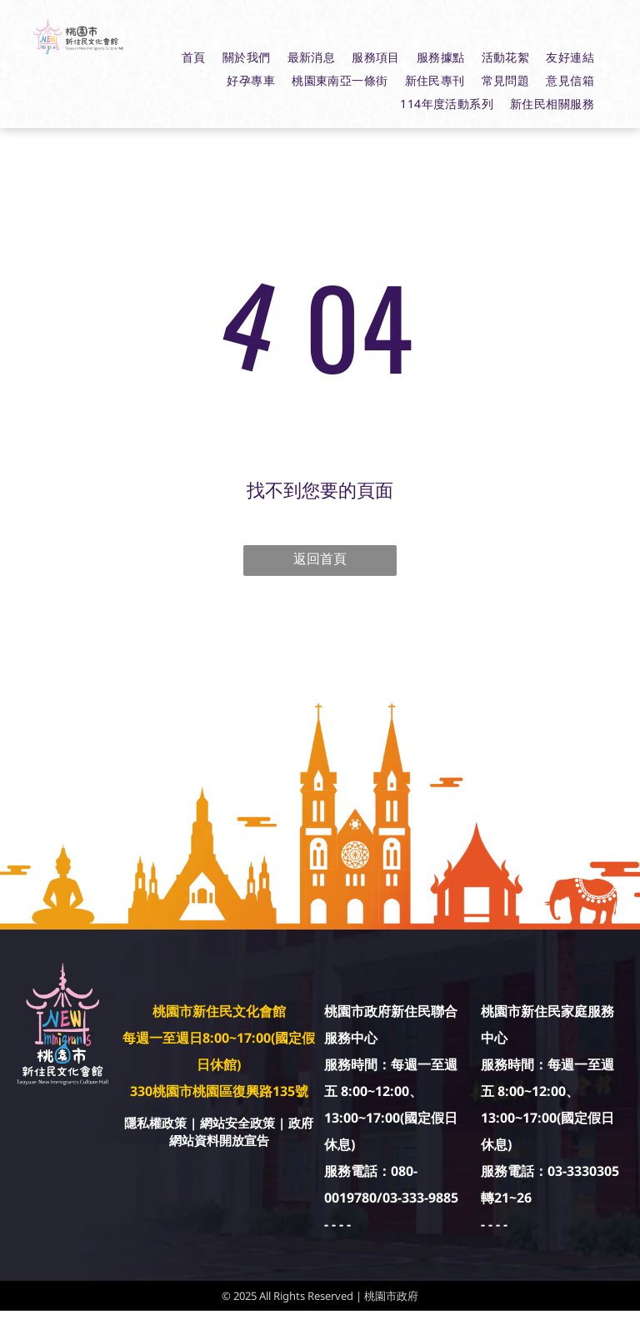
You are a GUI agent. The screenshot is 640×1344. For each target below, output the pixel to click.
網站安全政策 (237, 1122)
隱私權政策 (155, 1122)
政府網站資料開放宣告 (241, 1131)
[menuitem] (193, 57)
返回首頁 (320, 558)
